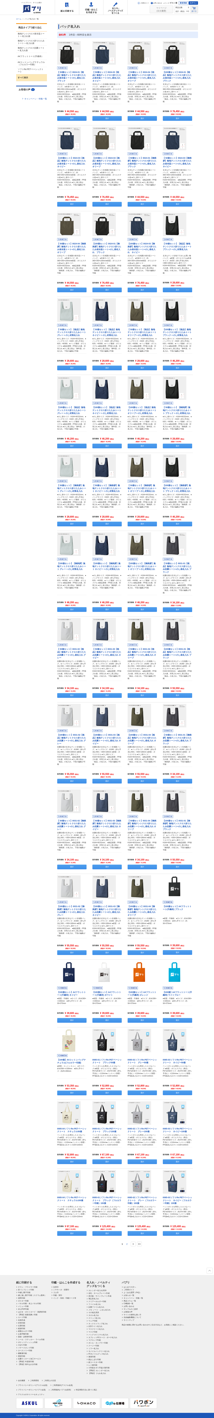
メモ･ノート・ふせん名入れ (99, 1310)
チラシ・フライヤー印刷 (27, 1287)
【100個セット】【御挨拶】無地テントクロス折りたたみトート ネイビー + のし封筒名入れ (106, 566)
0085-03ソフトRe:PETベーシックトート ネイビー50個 (177, 1061)
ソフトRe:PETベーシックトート (30, 70)
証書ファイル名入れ (96, 1307)
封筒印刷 (21, 1323)
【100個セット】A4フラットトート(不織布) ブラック (177, 907)
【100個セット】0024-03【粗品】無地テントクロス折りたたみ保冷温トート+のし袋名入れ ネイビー (72, 162)
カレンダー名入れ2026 (97, 1290)
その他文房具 (93, 1312)
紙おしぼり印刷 (94, 1359)
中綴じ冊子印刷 (24, 1292)
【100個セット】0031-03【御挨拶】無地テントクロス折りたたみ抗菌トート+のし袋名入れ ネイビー (106, 910)
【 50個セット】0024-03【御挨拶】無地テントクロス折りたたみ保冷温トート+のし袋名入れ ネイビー (177, 162)
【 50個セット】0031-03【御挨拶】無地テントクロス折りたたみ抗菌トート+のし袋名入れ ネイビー (106, 825)
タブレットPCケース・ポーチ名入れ (102, 1337)
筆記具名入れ (93, 1299)
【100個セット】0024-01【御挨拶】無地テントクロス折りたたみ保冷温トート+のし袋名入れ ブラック (106, 247)
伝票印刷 (21, 1326)
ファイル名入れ (94, 1304)
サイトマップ (129, 1320)
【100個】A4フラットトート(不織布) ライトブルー (177, 993)
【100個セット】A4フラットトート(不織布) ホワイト (106, 993)
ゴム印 (56, 1292)
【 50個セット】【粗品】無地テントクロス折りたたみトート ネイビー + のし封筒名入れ (106, 332)
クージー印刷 (93, 1346)
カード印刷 (22, 1317)
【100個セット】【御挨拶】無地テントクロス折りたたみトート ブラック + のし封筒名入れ (177, 488)
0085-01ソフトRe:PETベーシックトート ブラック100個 (107, 1130)
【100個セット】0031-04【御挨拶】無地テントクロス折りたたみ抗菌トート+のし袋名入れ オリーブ (142, 910)
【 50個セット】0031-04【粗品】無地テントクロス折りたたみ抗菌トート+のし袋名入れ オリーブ (142, 653)
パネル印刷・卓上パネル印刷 (29, 1304)
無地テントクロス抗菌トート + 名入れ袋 (31, 49)
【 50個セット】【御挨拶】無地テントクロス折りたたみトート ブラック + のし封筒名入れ (177, 410)
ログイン (193, 3)
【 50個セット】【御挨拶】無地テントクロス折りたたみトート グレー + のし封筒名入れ (71, 488)
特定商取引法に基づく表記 (86, 1390)
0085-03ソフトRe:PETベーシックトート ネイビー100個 (177, 1130)
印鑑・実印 (57, 1295)
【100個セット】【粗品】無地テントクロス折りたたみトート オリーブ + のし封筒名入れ (142, 410)
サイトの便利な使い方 (132, 1315)
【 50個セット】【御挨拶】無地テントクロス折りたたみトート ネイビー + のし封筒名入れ (106, 488)
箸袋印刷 (91, 1357)
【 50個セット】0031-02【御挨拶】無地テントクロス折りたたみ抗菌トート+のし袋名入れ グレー (71, 825)
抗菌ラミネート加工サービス (29, 1359)
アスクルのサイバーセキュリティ (31, 1394)
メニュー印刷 (23, 1306)
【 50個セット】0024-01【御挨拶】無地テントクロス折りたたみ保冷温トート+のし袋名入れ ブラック (142, 162)
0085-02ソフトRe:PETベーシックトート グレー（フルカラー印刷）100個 (142, 1200)
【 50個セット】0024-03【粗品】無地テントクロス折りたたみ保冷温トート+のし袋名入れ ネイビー (107, 76)
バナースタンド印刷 (26, 1348)
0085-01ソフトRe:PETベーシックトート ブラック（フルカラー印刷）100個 (107, 1200)
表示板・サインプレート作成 (99, 1296)
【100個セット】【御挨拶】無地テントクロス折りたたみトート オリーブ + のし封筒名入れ (142, 566)
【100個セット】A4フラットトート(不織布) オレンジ (142, 993)
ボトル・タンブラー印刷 (98, 1343)
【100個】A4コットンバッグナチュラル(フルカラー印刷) (71, 1061)
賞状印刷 (21, 1356)
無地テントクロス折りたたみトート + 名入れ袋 (31, 42)
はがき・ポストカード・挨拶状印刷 (32, 1312)
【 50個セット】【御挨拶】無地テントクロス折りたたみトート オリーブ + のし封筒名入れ (142, 488)
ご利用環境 (34, 1381)
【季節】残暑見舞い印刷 (27, 1315)
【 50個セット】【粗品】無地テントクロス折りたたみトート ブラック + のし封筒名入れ (177, 246)
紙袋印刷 (21, 1328)
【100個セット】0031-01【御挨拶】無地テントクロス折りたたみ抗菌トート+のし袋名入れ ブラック (177, 825)
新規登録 (183, 3)
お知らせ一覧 (129, 1295)
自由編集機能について (132, 1317)
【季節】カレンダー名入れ (99, 1371)
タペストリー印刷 (25, 1351)
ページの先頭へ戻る (209, 1271)
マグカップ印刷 (94, 1340)
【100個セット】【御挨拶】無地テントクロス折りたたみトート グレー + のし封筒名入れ (71, 566)
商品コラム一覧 (130, 1301)
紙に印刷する (67, 7)
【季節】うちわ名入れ (97, 1373)
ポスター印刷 (23, 1301)
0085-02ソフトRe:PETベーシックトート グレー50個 (142, 1061)
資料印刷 (21, 1298)
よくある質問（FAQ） (132, 1292)
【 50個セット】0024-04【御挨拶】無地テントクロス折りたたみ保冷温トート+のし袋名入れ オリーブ (72, 247)
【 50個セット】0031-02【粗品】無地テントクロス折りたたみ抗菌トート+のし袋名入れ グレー (71, 653)
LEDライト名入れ (95, 1326)
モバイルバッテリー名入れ (99, 1351)
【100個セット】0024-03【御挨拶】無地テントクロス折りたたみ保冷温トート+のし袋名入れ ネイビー (142, 247)
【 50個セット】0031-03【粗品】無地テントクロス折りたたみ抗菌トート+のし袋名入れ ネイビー (106, 653)
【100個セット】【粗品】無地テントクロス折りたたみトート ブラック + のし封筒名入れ (177, 332)
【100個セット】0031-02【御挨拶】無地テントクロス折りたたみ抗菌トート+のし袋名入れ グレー (71, 910)
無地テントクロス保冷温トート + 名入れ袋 (31, 34)
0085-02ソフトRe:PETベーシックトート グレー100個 (142, 1130)
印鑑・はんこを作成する (91, 7)
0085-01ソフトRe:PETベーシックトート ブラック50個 (107, 1061)
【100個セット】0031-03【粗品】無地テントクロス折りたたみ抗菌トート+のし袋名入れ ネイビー (106, 739)
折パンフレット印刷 (26, 1290)
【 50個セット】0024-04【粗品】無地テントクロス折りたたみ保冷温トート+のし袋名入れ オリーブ (142, 76)
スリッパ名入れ (94, 1318)
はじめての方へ (130, 1287)
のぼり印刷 (22, 1345)
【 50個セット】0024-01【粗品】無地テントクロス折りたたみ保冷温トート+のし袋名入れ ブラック (72, 76)
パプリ (126, 1282)
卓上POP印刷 (23, 1309)
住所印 (56, 1287)
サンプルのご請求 (131, 1309)
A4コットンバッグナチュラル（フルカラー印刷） (31, 63)
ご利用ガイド (143, 3)
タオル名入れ (93, 1315)
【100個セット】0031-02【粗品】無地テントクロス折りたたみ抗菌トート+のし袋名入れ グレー (71, 739)
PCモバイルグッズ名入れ (98, 1354)
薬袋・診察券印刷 (25, 1337)
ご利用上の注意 (50, 1381)
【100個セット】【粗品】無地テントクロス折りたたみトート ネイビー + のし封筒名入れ (106, 410)
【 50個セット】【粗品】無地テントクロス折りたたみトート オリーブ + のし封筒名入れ (142, 332)
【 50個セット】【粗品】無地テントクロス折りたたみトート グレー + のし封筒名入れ (71, 332)
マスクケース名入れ (96, 1329)
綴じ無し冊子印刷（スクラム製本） (32, 1295)
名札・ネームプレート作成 (99, 1293)
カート (194, 9)
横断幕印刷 (22, 1353)
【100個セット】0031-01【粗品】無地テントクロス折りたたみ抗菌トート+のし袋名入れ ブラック (177, 653)
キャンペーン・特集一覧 (35, 99)
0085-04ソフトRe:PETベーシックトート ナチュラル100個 (71, 1199)
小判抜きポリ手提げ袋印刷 (99, 1368)
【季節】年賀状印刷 (26, 1362)
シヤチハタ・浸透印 (61, 1290)
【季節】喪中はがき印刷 (27, 1364)
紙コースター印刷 (95, 1362)
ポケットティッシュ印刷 (27, 1342)
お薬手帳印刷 (23, 1334)
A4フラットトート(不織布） (31, 56)
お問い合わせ (156, 3)
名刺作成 (21, 1320)
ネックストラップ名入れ (98, 1324)
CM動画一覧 (128, 1304)
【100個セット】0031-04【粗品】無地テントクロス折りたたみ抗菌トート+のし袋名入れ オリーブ (142, 739)
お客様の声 (128, 1312)
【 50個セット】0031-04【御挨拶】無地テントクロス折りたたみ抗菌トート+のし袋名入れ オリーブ (142, 825)
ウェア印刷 (92, 1321)
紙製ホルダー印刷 (25, 1331)
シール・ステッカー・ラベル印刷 (31, 1340)
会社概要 (21, 1381)
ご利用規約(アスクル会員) (62, 1385)
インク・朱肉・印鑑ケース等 (64, 1298)
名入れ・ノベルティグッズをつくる (115, 7)
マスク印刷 (92, 1332)
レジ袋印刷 (92, 1365)
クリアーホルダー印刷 (97, 1301)
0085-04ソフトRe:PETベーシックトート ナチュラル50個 (71, 1130)
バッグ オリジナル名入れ (98, 1335)
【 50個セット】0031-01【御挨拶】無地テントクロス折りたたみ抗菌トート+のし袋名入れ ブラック (177, 739)
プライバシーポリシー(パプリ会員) (32, 1390)
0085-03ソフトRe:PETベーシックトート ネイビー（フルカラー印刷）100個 (177, 1200)
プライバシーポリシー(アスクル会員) (32, 1385)
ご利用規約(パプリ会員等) (60, 1390)
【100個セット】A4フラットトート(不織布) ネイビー (71, 993)
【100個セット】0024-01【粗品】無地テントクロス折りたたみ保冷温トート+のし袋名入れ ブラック (177, 76)
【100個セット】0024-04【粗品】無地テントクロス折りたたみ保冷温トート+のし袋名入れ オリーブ (107, 162)
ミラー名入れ (93, 1348)
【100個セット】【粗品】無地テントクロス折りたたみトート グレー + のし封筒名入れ (71, 410)
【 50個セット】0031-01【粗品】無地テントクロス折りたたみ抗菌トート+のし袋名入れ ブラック (177, 567)
